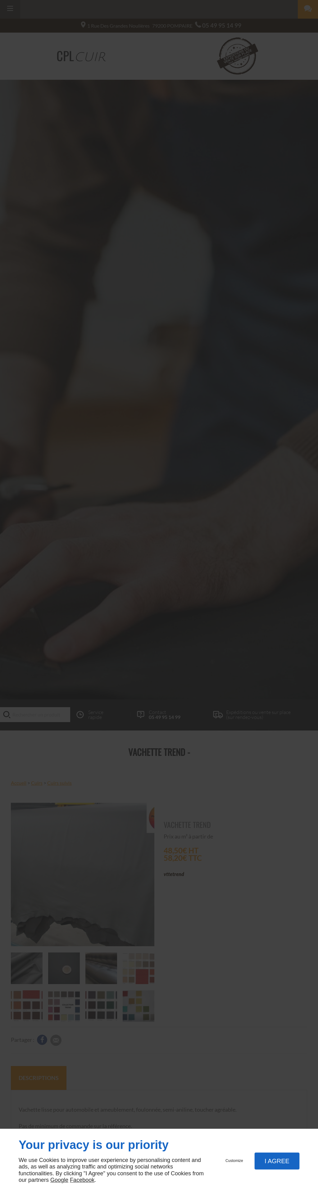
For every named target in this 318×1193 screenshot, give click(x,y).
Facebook (82, 1180)
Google (59, 1180)
